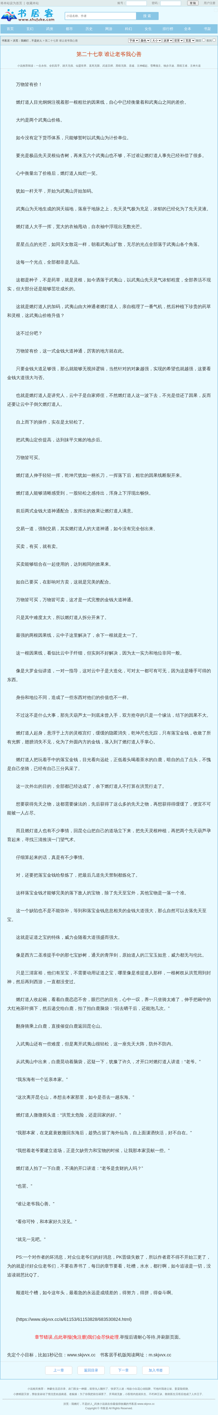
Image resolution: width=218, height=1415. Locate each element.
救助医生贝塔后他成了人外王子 (183, 1394)
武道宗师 (107, 65)
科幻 (128, 29)
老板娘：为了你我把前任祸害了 (87, 1394)
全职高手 (54, 65)
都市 (69, 29)
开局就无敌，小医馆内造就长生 (127, 1394)
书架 (207, 29)
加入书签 (156, 1370)
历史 (89, 29)
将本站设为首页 (11, 3)
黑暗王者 (182, 65)
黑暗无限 (121, 65)
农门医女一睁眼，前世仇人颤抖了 (88, 1388)
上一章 (58, 1370)
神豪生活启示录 (56, 1388)
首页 (10, 29)
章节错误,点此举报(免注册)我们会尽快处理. (77, 1337)
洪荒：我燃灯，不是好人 (27, 40)
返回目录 (91, 1370)
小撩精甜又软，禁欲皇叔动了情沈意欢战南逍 (39, 1394)
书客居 (28, 15)
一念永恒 (41, 65)
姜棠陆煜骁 (181, 1388)
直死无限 (94, 65)
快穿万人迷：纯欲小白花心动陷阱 (131, 1388)
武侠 (49, 29)
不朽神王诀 (155, 1394)
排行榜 (168, 29)
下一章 (123, 1370)
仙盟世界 (81, 65)
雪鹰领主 (155, 65)
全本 (187, 29)
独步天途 (169, 65)
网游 (108, 29)
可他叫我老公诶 (162, 1388)
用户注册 (209, 3)
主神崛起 (142, 65)
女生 (148, 29)
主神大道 (195, 65)
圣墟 (131, 65)
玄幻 (29, 29)
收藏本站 (32, 3)
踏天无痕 (67, 65)
